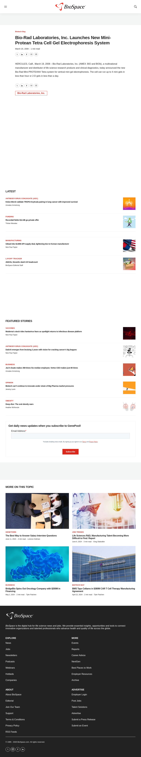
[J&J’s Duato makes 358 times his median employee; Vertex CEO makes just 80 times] (129, 369)
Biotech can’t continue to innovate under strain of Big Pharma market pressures (40, 386)
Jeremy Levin (10, 389)
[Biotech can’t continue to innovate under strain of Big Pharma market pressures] (129, 388)
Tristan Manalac (11, 223)
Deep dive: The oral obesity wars (19, 404)
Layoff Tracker (14, 259)
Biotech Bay (20, 32)
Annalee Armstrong (13, 205)
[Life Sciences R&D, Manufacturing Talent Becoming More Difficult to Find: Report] (104, 511)
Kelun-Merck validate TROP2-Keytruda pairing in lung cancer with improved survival (41, 202)
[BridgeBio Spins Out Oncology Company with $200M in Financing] (37, 564)
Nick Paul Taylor (11, 247)
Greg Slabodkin (99, 542)
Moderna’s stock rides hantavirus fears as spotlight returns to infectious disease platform (44, 331)
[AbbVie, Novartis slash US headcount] (129, 264)
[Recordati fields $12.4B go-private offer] (129, 222)
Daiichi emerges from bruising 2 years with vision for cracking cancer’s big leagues (41, 350)
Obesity (9, 401)
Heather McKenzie (12, 407)
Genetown (11, 532)
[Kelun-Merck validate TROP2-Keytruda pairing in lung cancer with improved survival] (129, 203)
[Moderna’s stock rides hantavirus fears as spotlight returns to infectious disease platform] (129, 333)
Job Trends (78, 532)
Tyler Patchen (31, 595)
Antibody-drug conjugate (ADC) (22, 198)
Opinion (9, 383)
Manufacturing (13, 240)
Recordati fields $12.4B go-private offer (22, 220)
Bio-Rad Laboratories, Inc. (31, 93)
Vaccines (10, 328)
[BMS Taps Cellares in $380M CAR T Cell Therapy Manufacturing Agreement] (104, 564)
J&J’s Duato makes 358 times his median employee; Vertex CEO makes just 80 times (42, 368)
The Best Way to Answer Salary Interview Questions (31, 535)
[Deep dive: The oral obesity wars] (129, 406)
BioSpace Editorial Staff (14, 265)
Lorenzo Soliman (34, 539)
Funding (10, 217)
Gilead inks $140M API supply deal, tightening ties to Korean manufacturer (37, 244)
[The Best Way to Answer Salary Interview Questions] (37, 511)
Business (10, 364)
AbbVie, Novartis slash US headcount (22, 262)
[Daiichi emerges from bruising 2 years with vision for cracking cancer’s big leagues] (129, 351)
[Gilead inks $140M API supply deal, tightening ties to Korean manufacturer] (129, 245)
